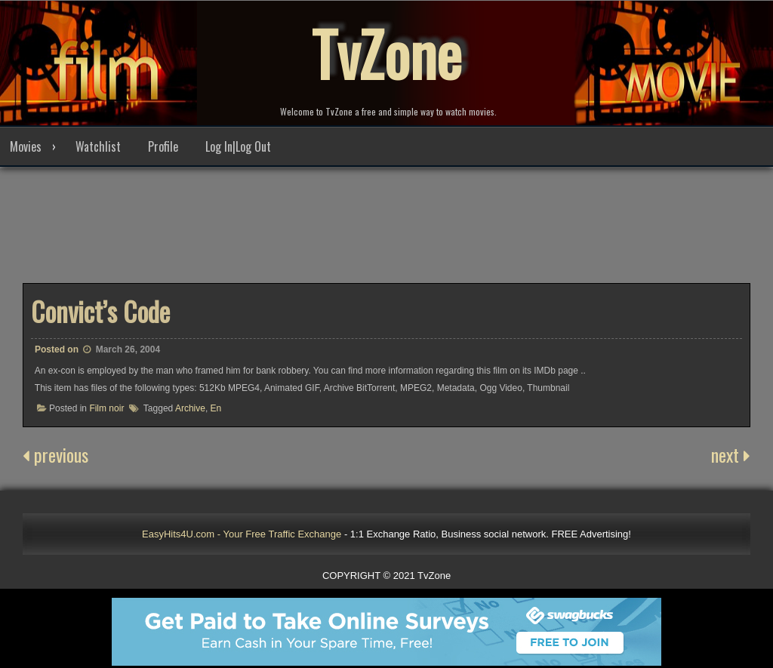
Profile (163, 146)
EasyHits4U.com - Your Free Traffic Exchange (241, 534)
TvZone (386, 52)
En (216, 408)
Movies (26, 146)
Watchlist (98, 146)
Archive (190, 408)
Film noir (106, 408)
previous (55, 454)
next (730, 454)
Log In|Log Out (238, 146)
